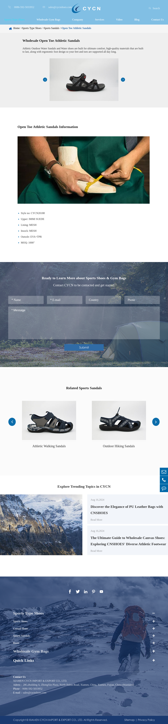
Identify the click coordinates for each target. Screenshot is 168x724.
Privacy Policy (146, 720)
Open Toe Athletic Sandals (76, 28)
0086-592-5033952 (32, 688)
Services (99, 19)
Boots (16, 643)
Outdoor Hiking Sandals (119, 446)
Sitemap (129, 720)
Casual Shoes (20, 628)
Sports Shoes (20, 621)
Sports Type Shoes (14, 19)
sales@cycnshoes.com (34, 692)
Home (16, 28)
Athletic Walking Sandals (49, 446)
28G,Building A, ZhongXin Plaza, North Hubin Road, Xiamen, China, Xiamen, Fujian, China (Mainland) (78, 684)
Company (77, 19)
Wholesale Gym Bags (48, 19)
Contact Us (157, 19)
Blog (136, 19)
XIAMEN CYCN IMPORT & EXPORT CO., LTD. (40, 680)
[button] (45, 80)
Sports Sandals (51, 28)
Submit (84, 347)
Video (119, 19)
